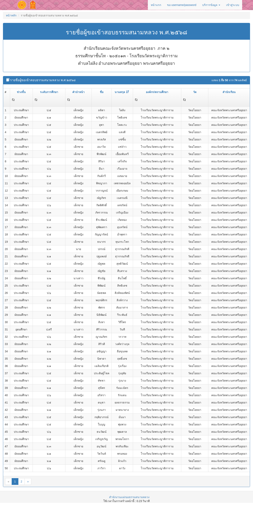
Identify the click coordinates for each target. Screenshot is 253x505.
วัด (194, 92)
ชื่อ (101, 92)
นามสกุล (122, 92)
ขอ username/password (181, 5)
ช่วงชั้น (21, 92)
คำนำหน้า (78, 92)
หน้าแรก (156, 5)
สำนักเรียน (229, 92)
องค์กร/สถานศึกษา (157, 92)
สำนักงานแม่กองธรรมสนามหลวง (129, 497)
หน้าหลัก (11, 15)
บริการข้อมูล (211, 5)
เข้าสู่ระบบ (232, 5)
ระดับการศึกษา (49, 92)
